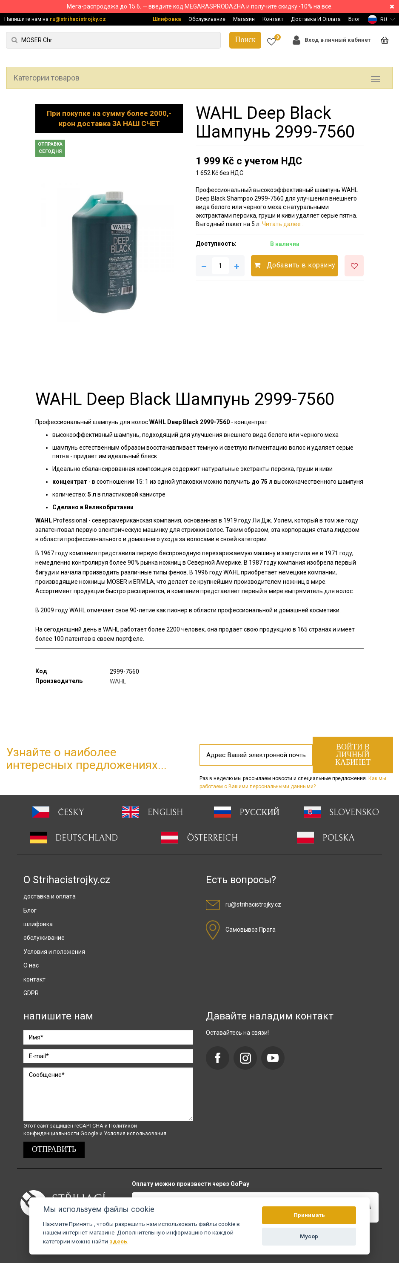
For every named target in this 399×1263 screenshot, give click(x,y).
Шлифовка (167, 19)
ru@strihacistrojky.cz (78, 19)
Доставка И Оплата (316, 19)
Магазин (244, 19)
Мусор (309, 1236)
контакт (34, 979)
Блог (354, 19)
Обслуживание (206, 19)
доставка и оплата (49, 896)
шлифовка (38, 924)
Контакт (272, 19)
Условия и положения (54, 951)
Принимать (309, 1215)
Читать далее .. (283, 224)
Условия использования (136, 1133)
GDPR (31, 993)
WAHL (118, 681)
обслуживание (44, 937)
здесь (118, 1241)
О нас (31, 965)
